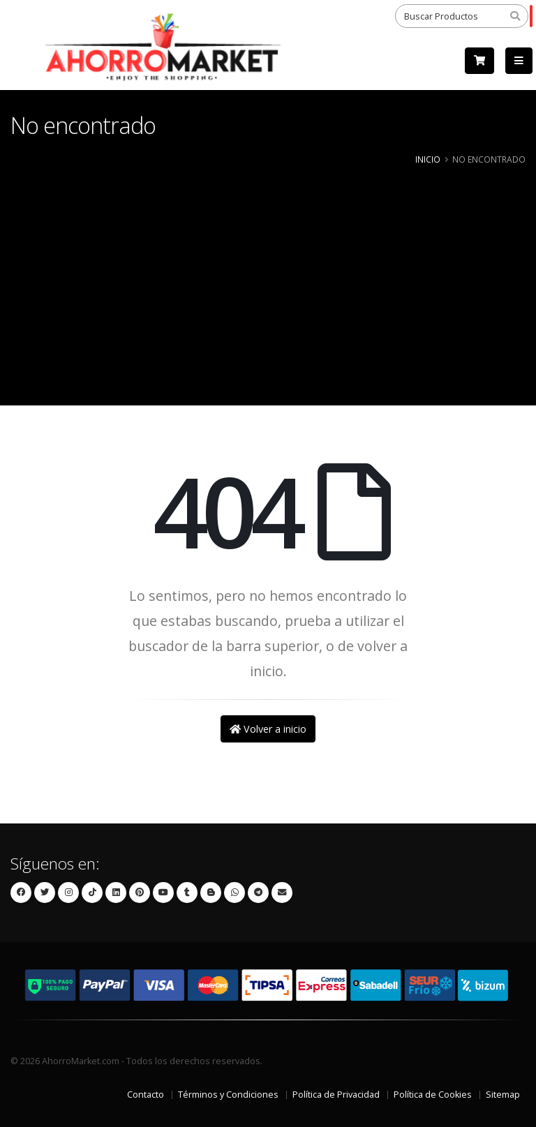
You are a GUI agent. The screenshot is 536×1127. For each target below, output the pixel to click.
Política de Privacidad (336, 1094)
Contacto (145, 1094)
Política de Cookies (433, 1094)
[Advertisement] (268, 273)
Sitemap (503, 1094)
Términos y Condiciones (228, 1094)
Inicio (427, 159)
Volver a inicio (268, 729)
